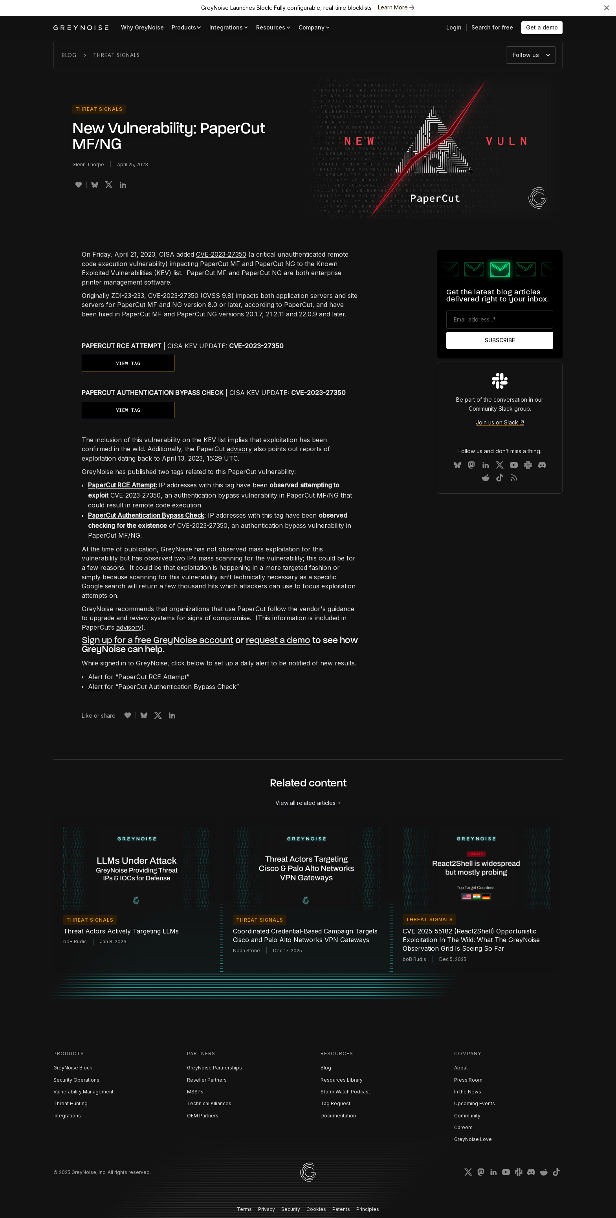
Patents (341, 1209)
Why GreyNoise (142, 27)
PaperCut (298, 305)
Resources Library (342, 1080)
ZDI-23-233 (127, 295)
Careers (463, 1127)
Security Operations (76, 1080)
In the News (467, 1092)
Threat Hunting (70, 1103)
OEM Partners (202, 1116)
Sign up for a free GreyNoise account (157, 640)
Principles (367, 1209)
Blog (69, 55)
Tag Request (335, 1103)
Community (467, 1116)
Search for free (492, 27)
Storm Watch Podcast (345, 1092)
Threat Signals (116, 55)
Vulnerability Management (83, 1092)
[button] (187, 27)
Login (454, 27)
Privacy (266, 1209)
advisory (239, 449)
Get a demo (542, 27)
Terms (244, 1209)
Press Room (468, 1080)
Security (290, 1209)
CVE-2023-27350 (221, 254)
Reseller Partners (207, 1080)
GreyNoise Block (72, 1068)
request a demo (278, 640)
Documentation (338, 1116)
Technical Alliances (209, 1103)
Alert (95, 677)
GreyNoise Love (473, 1139)
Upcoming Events (474, 1103)
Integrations (67, 1116)
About (461, 1068)
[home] (80, 28)
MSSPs (195, 1092)
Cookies (316, 1209)
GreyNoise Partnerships (214, 1068)
